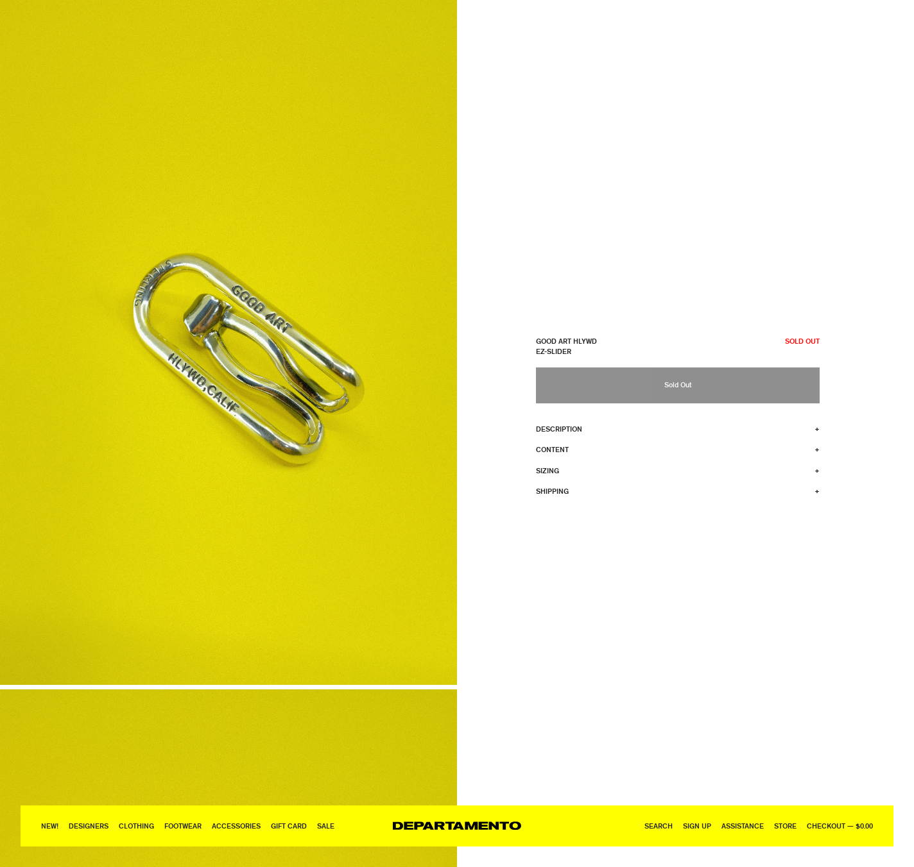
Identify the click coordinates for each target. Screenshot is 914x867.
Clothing (136, 825)
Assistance (742, 825)
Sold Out (677, 384)
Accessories (236, 825)
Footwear (183, 825)
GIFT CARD (289, 825)
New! (49, 825)
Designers (88, 825)
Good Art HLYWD (566, 341)
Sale (325, 825)
